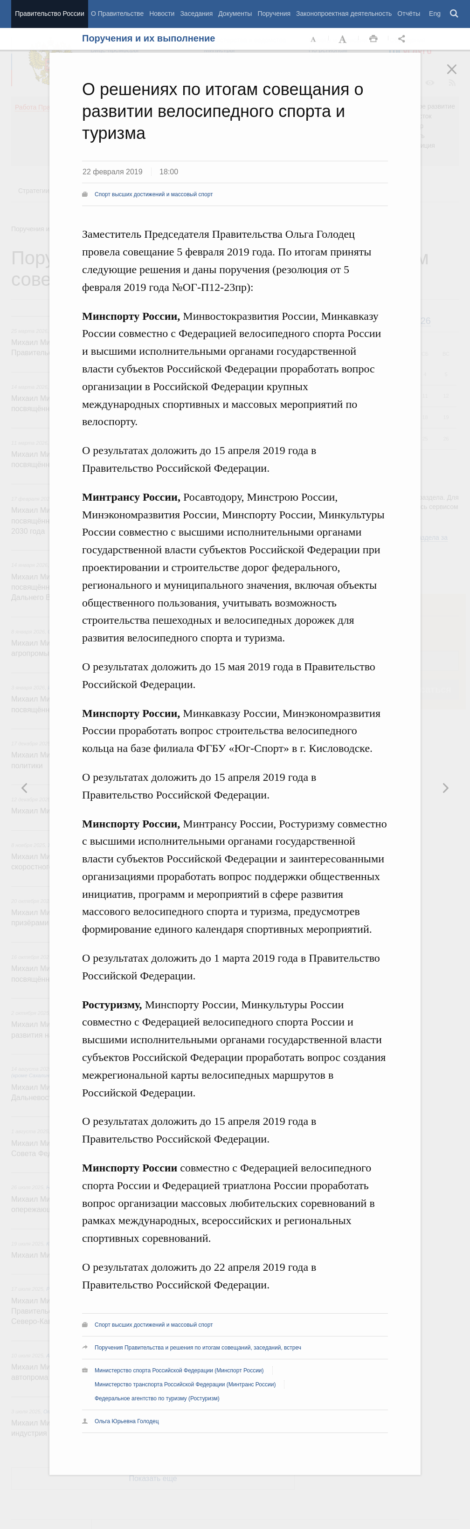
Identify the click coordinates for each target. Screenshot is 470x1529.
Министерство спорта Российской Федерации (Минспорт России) (179, 1370)
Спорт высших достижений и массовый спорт (154, 194)
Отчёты (408, 13)
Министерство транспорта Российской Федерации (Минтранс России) (185, 1384)
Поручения (273, 13)
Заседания (196, 13)
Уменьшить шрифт (314, 39)
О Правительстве (117, 13)
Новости (161, 13)
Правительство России (49, 13)
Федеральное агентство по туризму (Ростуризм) (157, 1398)
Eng (435, 13)
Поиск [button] (454, 14)
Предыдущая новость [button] (445, 788)
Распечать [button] (373, 39)
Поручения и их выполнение (148, 38)
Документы (235, 13)
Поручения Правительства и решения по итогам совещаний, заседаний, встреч (198, 1347)
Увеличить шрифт (343, 39)
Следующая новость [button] (25, 788)
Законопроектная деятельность (344, 13)
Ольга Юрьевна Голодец (127, 1421)
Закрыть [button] (458, 75)
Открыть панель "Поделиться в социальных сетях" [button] (403, 39)
